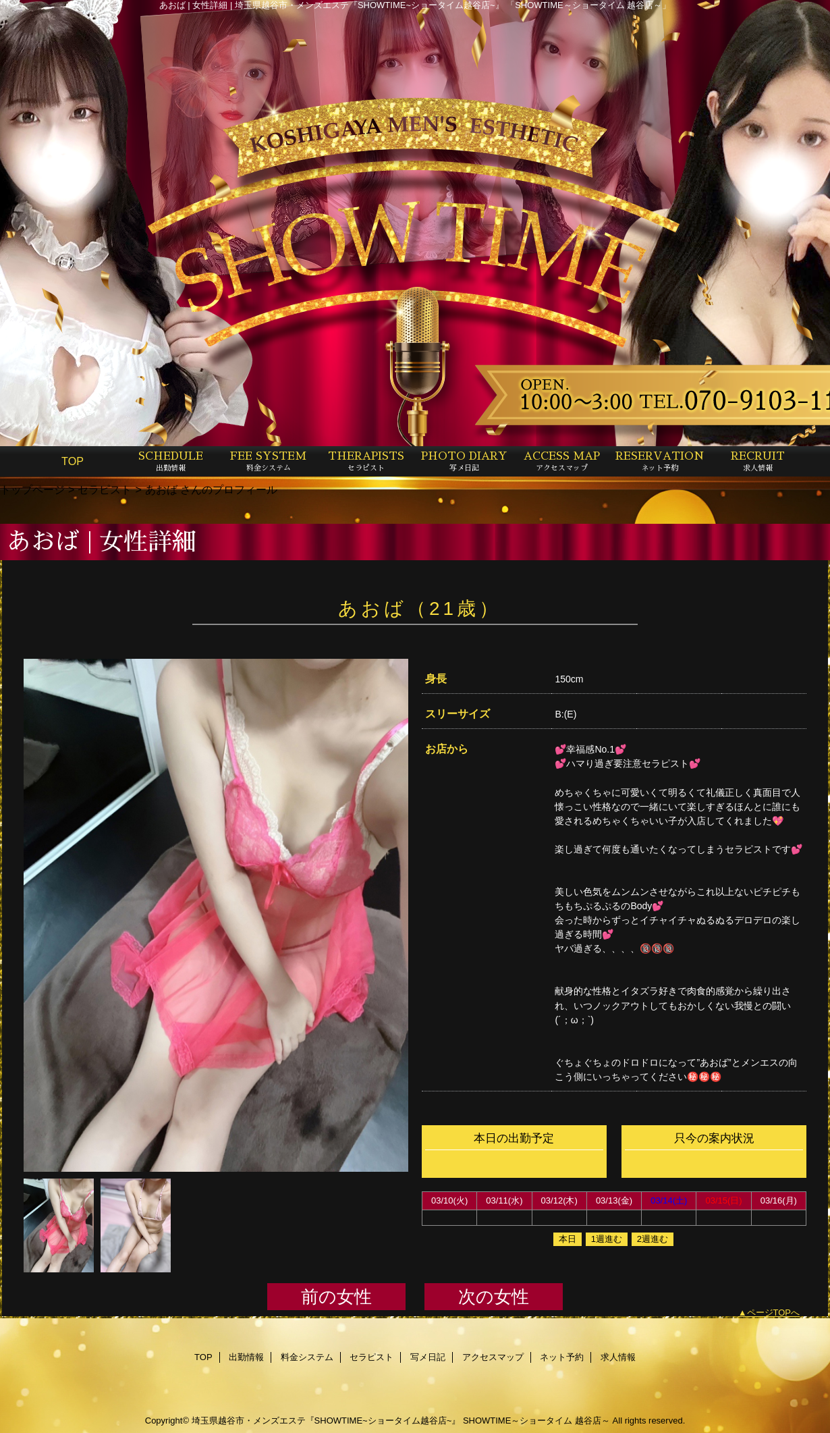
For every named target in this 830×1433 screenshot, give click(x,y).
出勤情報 (246, 1357)
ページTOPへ (773, 1312)
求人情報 (618, 1357)
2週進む (652, 1239)
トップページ (32, 489)
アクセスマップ (493, 1357)
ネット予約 (562, 1357)
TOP (72, 461)
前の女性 (336, 1297)
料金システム (307, 1357)
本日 (567, 1239)
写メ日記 (427, 1357)
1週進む (606, 1239)
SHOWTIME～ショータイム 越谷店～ (536, 1420)
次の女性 (493, 1297)
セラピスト (105, 489)
